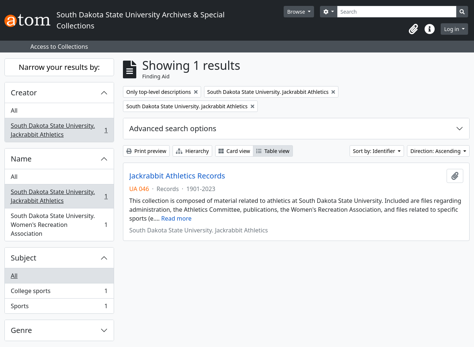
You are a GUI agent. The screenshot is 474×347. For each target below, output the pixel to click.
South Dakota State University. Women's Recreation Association (59, 225)
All (14, 110)
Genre (21, 330)
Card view (234, 150)
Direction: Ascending (436, 150)
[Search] (397, 11)
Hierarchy (192, 150)
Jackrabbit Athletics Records (177, 175)
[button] (413, 29)
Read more (176, 218)
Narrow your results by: (59, 67)
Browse (296, 11)
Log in (452, 29)
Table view (272, 150)
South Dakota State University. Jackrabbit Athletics (59, 130)
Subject (23, 258)
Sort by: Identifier (375, 150)
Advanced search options (172, 128)
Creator (24, 93)
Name (21, 159)
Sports (59, 307)
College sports (59, 292)
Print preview (146, 150)
